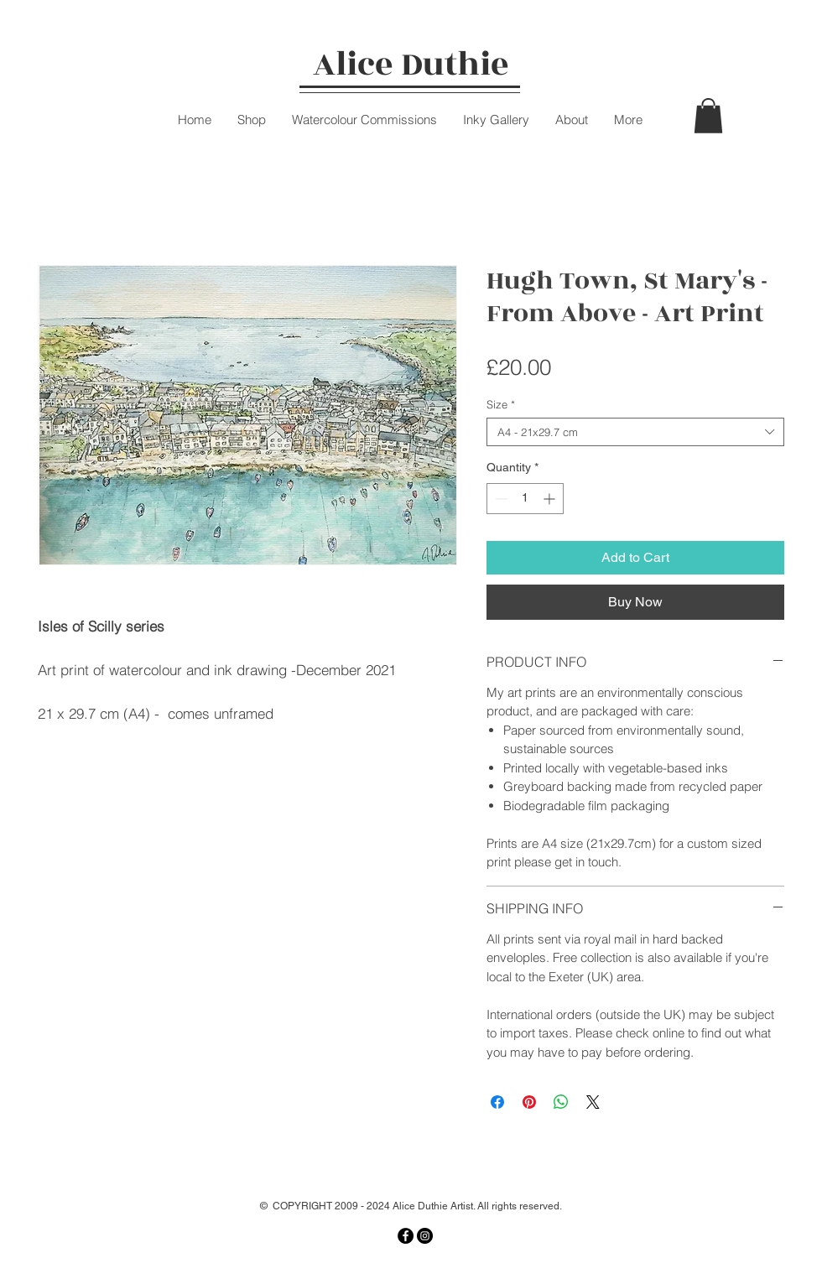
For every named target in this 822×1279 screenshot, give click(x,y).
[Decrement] (499, 498)
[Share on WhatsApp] (561, 1102)
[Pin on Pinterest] (529, 1102)
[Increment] (550, 498)
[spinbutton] (525, 498)
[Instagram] (425, 1236)
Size (500, 404)
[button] (708, 115)
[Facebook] (406, 1236)
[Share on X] (593, 1102)
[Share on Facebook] (497, 1102)
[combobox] (635, 432)
